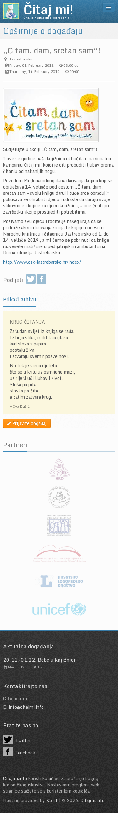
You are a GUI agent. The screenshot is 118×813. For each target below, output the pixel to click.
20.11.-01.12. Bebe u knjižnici (39, 660)
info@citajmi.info (26, 707)
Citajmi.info (15, 778)
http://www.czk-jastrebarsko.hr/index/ (42, 262)
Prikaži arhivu (19, 299)
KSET (52, 800)
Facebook (19, 751)
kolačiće (51, 778)
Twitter (17, 739)
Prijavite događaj (27, 423)
